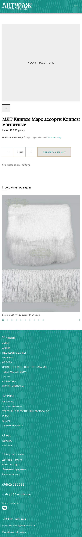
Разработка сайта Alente (15, 532)
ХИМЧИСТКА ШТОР (12, 425)
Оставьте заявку (54, 137)
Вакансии (7, 445)
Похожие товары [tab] (16, 187)
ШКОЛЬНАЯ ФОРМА (13, 386)
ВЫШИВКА (8, 401)
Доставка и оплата (12, 459)
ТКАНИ (6, 376)
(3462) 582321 (13, 484)
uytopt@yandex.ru (16, 494)
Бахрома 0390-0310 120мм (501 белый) (21, 314)
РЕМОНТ (7, 415)
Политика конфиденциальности (18, 525)
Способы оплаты (10, 473)
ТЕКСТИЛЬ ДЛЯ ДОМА (14, 371)
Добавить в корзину (54, 151)
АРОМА (6, 347)
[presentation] (79, 320)
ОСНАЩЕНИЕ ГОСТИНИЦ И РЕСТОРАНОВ (24, 366)
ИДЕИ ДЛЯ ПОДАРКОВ (14, 352)
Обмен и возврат (11, 464)
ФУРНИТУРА (9, 381)
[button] (3, 320)
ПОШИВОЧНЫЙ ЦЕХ (13, 406)
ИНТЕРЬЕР (8, 357)
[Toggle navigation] (76, 6)
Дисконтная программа (14, 469)
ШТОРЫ (6, 420)
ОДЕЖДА (7, 362)
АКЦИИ (6, 343)
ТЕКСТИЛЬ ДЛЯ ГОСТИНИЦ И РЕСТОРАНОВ (25, 411)
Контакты (7, 440)
